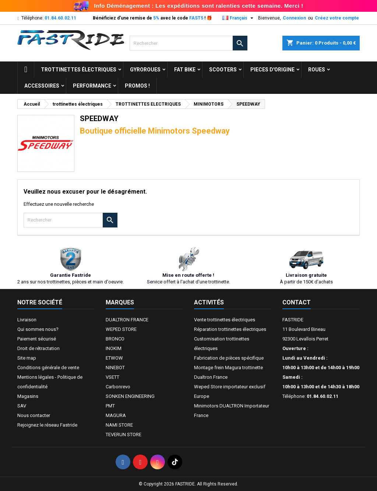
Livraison (26, 319)
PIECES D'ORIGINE (272, 70)
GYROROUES (145, 70)
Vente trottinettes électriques (224, 319)
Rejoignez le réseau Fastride (47, 425)
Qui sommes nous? (38, 329)
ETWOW (114, 358)
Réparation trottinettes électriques (230, 329)
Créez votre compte (337, 18)
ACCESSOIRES (41, 86)
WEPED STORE (121, 329)
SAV (21, 406)
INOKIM (113, 348)
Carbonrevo (118, 386)
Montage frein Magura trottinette (228, 367)
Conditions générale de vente (48, 367)
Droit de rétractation (38, 348)
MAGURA (116, 415)
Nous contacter (33, 415)
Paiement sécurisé (36, 339)
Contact (296, 302)
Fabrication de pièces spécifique (229, 358)
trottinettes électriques (78, 70)
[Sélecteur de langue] (238, 18)
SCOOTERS (223, 70)
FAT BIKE (184, 70)
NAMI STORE (119, 425)
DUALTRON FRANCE (127, 319)
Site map (26, 358)
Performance (92, 86)
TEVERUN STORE (123, 434)
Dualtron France (211, 377)
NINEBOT (115, 367)
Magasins (27, 396)
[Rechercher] (188, 43)
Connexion (294, 18)
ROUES (316, 70)
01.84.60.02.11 (60, 18)
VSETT (112, 377)
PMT (110, 406)
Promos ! (137, 86)
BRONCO (115, 339)
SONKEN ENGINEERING (130, 396)
